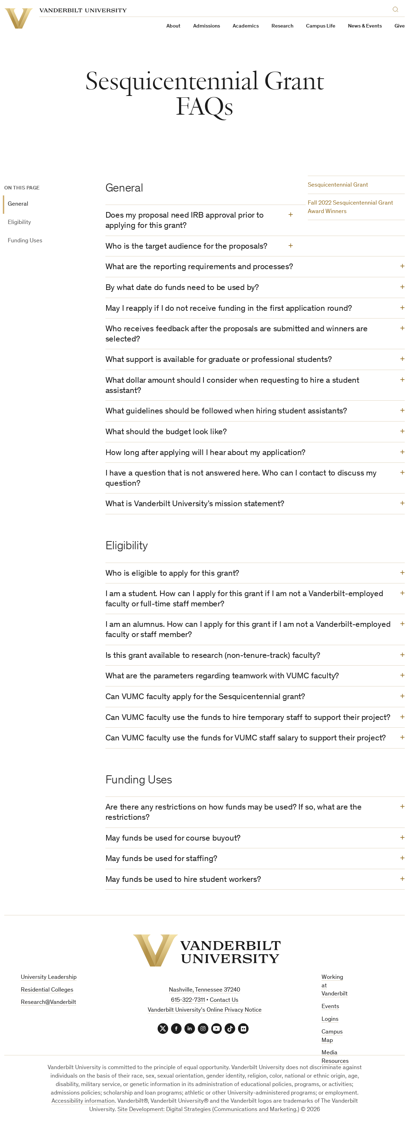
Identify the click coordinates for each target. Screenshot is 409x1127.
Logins (330, 1020)
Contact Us (224, 1001)
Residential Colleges (47, 990)
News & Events (365, 26)
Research (282, 26)
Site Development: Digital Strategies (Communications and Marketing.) (208, 1110)
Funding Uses (25, 241)
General (18, 204)
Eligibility (19, 223)
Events (330, 1007)
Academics (246, 26)
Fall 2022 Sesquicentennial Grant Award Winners (350, 207)
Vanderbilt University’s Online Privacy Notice (205, 1010)
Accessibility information (83, 1101)
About (173, 26)
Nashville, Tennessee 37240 (204, 990)
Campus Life (320, 26)
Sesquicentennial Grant (338, 185)
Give (400, 26)
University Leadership (49, 978)
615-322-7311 (188, 1001)
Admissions (206, 26)
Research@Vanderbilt (48, 1003)
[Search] (397, 8)
